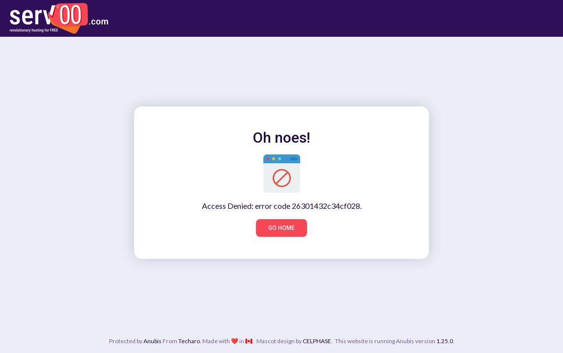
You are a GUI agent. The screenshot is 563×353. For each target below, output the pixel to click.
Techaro (189, 341)
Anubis (152, 341)
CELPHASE (317, 341)
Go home (281, 228)
